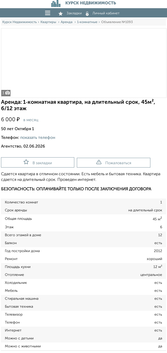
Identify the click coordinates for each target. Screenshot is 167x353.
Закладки (70, 13)
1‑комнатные (87, 22)
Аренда (67, 22)
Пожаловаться (113, 162)
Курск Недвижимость (19, 22)
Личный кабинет (103, 13)
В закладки (38, 162)
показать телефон (37, 138)
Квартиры (48, 22)
